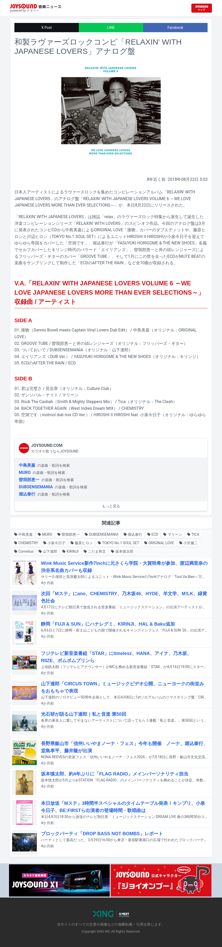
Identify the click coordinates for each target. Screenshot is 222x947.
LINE (111, 27)
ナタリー (33, 10)
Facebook (175, 27)
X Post (46, 27)
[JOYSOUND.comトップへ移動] (201, 8)
